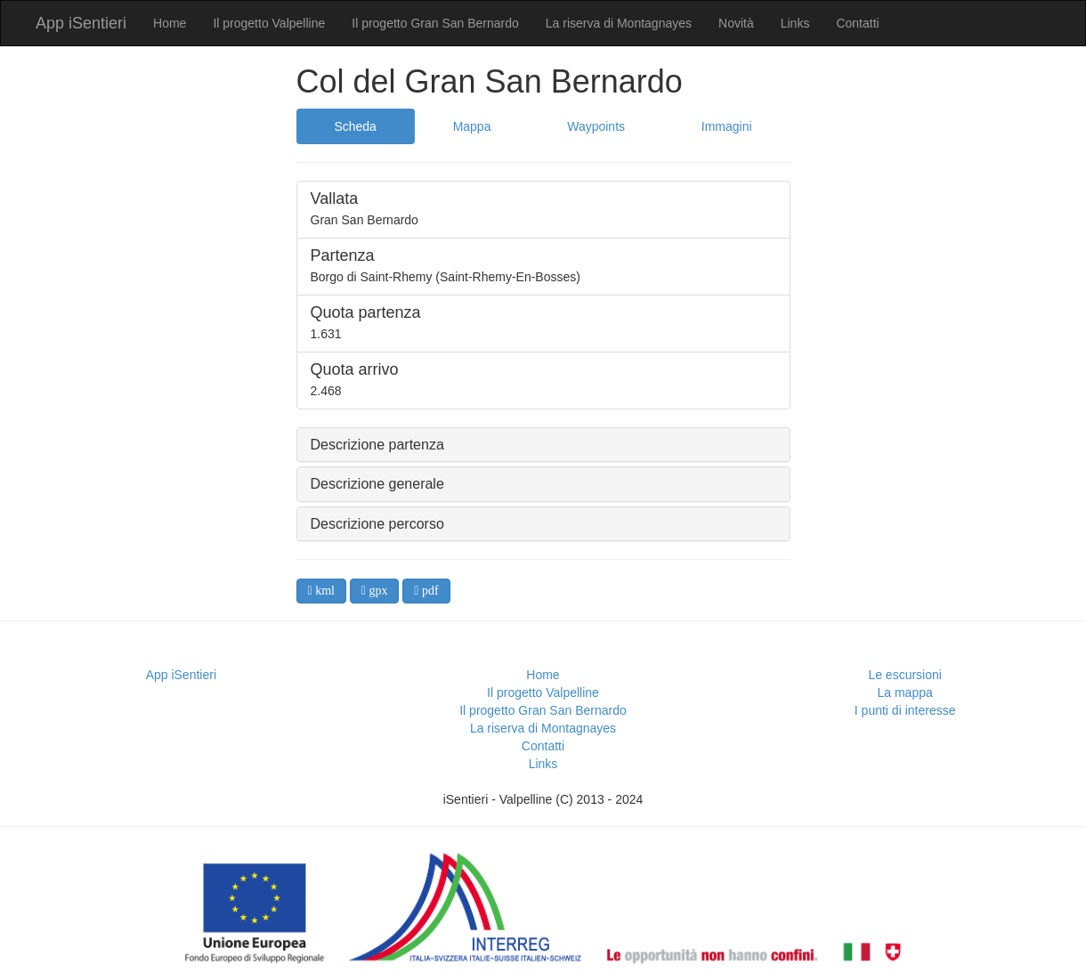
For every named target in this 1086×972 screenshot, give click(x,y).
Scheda (355, 126)
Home (169, 23)
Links (795, 23)
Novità (736, 23)
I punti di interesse (905, 710)
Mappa (472, 126)
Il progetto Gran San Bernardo (435, 23)
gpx (377, 590)
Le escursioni (905, 675)
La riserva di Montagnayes (619, 23)
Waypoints (596, 126)
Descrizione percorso (377, 523)
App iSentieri (81, 23)
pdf (428, 590)
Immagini (726, 126)
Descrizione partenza (377, 444)
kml (323, 590)
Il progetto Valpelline (269, 23)
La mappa (905, 692)
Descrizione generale (377, 483)
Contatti (857, 23)
